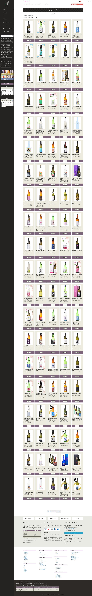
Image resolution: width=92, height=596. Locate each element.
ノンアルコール (58, 568)
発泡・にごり (26, 560)
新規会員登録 (74, 4)
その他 (25, 570)
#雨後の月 (2, 52)
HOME (24, 1)
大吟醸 (25, 556)
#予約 (6, 40)
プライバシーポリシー (20, 581)
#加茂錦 (2, 54)
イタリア (41, 562)
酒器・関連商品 (58, 576)
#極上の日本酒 (3, 47)
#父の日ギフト (10, 40)
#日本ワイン (3, 65)
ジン (56, 559)
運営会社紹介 (38, 581)
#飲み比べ (2, 42)
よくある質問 (46, 4)
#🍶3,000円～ (8, 43)
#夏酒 (11, 38)
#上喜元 (9, 54)
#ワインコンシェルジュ (4, 56)
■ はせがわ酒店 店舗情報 (69, 528)
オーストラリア (43, 565)
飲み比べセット (58, 575)
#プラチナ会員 (8, 66)
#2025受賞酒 (3, 43)
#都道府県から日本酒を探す (5, 38)
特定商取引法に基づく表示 (30, 581)
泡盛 (25, 571)
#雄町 (2, 49)
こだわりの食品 (58, 567)
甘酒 (56, 569)
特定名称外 (26, 559)
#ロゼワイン (9, 59)
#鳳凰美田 (6, 52)
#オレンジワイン (3, 61)
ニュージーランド (43, 568)
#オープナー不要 (9, 63)
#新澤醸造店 (9, 49)
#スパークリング (3, 59)
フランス (41, 559)
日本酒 (28, 1)
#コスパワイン (3, 63)
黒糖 (25, 569)
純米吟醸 (26, 553)
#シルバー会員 (3, 66)
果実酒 (57, 553)
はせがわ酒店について (29, 4)
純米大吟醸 (26, 552)
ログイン (80, 4)
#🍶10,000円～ (8, 45)
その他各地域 (42, 569)
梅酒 (56, 552)
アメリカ (41, 564)
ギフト (57, 574)
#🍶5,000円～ (3, 45)
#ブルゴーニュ (9, 61)
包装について (73, 556)
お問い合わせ (73, 559)
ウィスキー (58, 558)
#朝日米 (5, 49)
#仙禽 (10, 52)
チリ (41, 566)
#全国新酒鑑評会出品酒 (8, 42)
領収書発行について (75, 557)
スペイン (41, 563)
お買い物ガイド (38, 4)
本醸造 (25, 558)
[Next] (58, 511)
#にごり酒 (2, 40)
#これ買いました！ (9, 47)
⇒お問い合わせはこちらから (73, 532)
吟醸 (25, 557)
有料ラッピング (58, 577)
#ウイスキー (8, 65)
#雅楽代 (5, 54)
